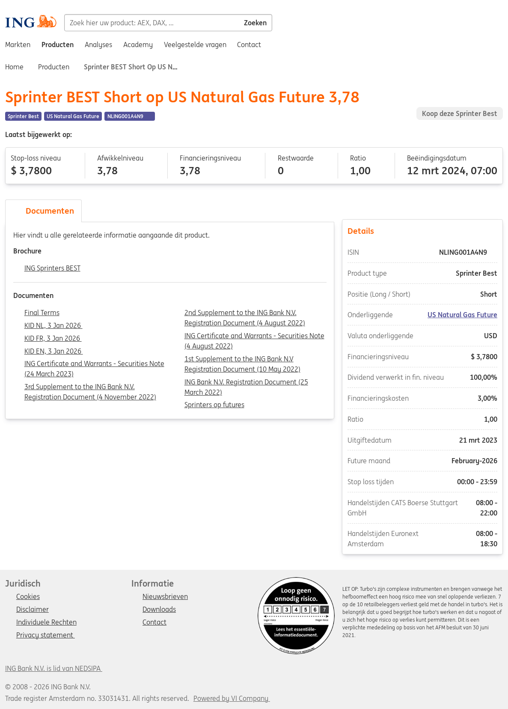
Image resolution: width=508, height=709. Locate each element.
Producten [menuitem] (58, 44)
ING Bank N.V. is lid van (53, 668)
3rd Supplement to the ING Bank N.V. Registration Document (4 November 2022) (90, 387)
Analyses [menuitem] (98, 44)
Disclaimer (32, 610)
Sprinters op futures (214, 405)
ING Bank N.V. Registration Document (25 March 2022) (246, 382)
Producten (53, 67)
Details (422, 230)
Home (14, 67)
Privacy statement (45, 635)
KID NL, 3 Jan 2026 (53, 326)
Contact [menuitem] (249, 44)
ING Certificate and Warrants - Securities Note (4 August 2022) (254, 336)
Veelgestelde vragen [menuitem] (195, 44)
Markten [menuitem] (17, 44)
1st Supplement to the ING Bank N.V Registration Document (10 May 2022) (242, 359)
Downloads (159, 610)
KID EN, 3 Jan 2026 (53, 351)
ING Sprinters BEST (52, 268)
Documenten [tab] (43, 211)
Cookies (28, 597)
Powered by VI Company (230, 698)
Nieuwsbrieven (165, 597)
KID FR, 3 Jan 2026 (53, 339)
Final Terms (41, 313)
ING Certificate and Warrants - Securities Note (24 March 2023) (94, 364)
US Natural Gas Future (462, 314)
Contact (154, 622)
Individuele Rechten (46, 622)
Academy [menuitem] (138, 44)
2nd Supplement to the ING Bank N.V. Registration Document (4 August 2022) (244, 313)
